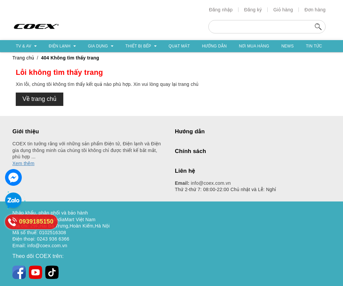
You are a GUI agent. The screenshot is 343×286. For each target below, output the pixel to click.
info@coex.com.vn (203, 183)
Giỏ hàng (283, 9)
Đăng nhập (221, 9)
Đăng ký (253, 9)
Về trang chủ (39, 99)
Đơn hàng (315, 9)
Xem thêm (23, 163)
